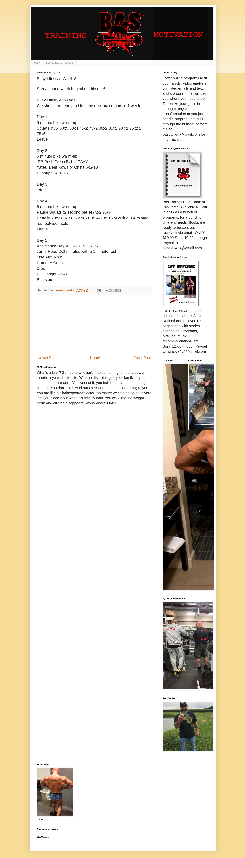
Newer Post (47, 358)
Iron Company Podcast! (59, 62)
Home (37, 62)
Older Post (142, 358)
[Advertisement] (94, 325)
